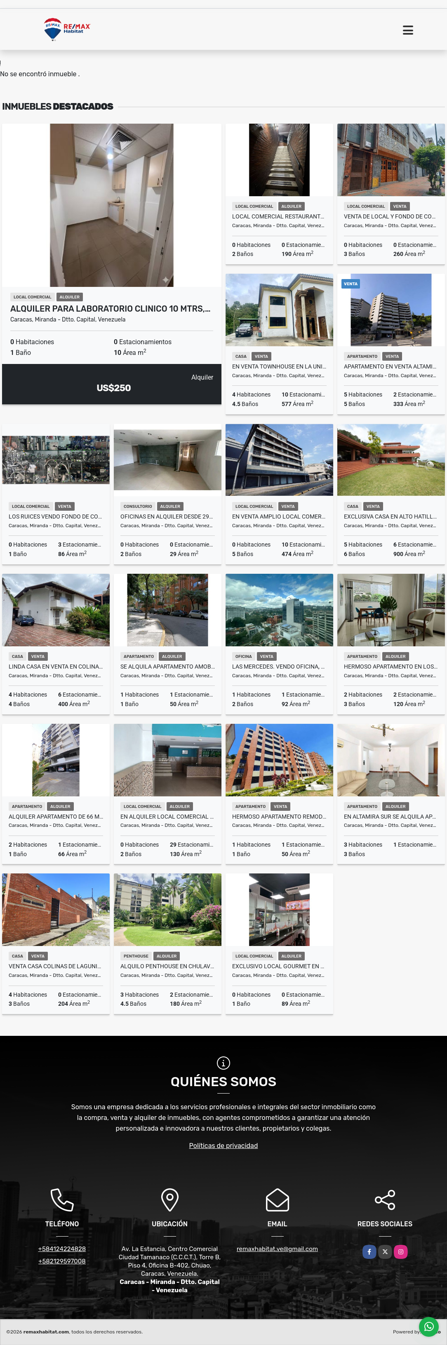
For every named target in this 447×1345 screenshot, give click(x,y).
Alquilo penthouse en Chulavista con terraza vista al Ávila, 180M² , (167, 966)
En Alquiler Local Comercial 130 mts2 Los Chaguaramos (167, 816)
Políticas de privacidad (223, 1146)
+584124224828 (62, 1249)
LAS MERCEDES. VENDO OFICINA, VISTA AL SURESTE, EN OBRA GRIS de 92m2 (279, 666)
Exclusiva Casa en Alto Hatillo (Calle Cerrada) (391, 516)
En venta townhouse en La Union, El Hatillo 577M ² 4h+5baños (279, 366)
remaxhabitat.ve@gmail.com (277, 1249)
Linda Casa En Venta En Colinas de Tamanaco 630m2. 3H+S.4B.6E (56, 666)
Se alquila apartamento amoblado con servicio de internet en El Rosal (167, 666)
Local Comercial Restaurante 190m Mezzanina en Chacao (279, 216)
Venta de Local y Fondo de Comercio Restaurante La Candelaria (391, 216)
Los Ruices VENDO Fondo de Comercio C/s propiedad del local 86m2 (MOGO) (56, 516)
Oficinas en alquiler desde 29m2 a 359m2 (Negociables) (167, 516)
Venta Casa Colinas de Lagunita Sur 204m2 (56, 966)
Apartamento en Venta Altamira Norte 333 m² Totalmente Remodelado (391, 366)
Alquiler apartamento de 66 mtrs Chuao (56, 816)
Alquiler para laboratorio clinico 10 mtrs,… (110, 309)
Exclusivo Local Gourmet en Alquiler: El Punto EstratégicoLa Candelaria (279, 966)
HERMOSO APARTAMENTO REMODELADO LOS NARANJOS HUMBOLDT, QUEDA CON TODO (279, 816)
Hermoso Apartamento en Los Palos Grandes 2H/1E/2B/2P (391, 666)
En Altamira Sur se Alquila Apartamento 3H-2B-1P (391, 816)
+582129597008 (62, 1261)
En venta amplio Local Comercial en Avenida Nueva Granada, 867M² (279, 516)
